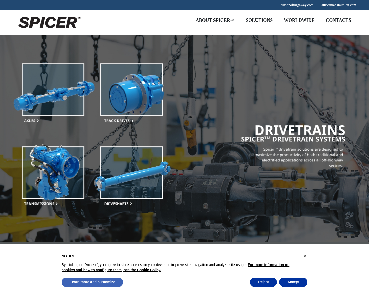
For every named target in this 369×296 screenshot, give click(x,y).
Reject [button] (263, 282)
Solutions (259, 20)
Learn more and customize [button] (92, 282)
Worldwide (299, 20)
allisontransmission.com (338, 5)
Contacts (338, 20)
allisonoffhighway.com (297, 5)
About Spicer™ (215, 20)
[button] (305, 256)
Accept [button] (293, 282)
